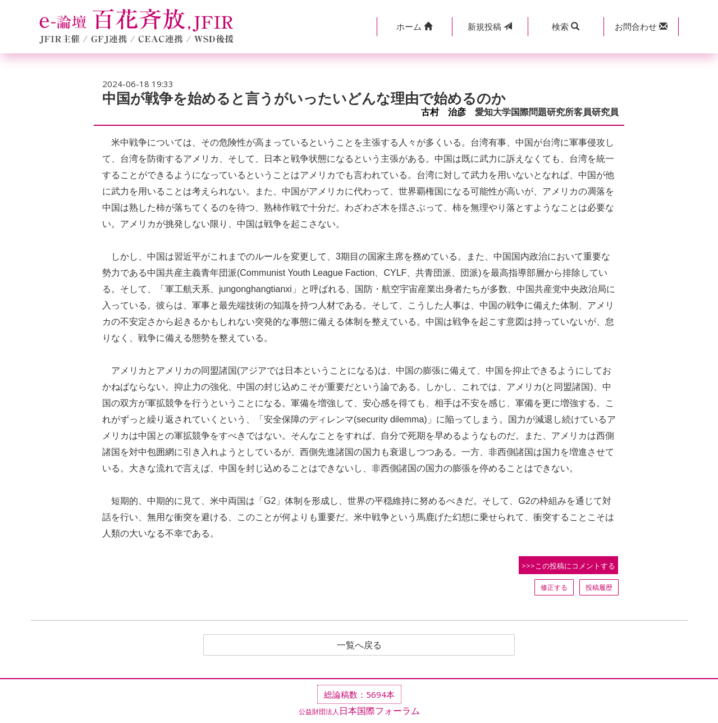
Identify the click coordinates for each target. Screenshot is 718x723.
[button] (414, 27)
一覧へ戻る (359, 645)
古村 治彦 (443, 112)
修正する (554, 587)
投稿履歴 (599, 587)
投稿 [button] (490, 26)
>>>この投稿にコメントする (568, 566)
